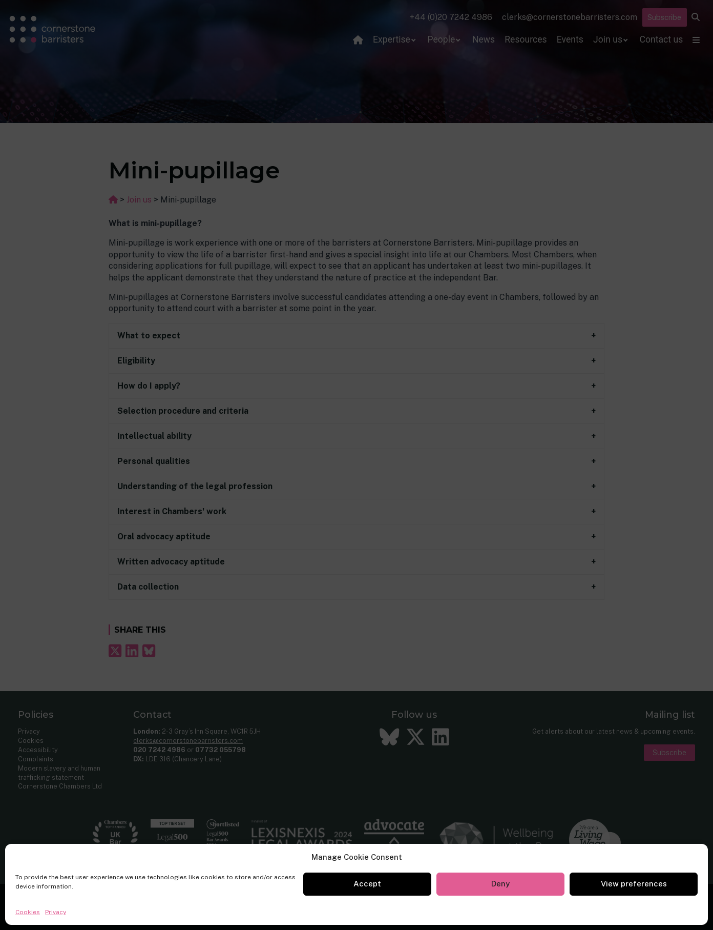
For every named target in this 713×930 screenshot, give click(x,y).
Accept (367, 883)
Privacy (55, 912)
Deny (500, 883)
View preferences (634, 883)
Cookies (27, 912)
